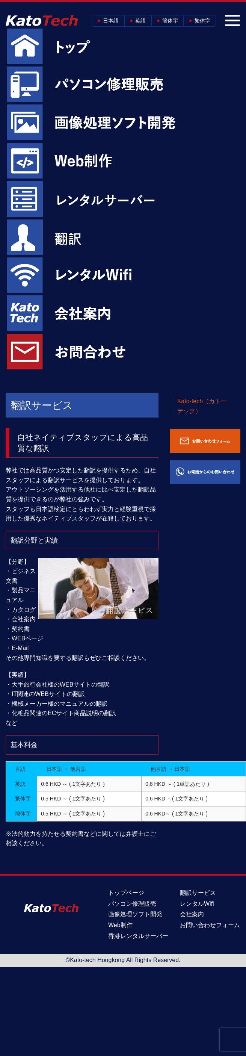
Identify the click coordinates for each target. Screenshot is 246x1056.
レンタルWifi (197, 903)
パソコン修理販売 (132, 903)
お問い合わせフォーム (210, 925)
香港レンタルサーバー (138, 936)
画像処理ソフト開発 (135, 914)
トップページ (126, 893)
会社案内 (192, 914)
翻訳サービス (198, 893)
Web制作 (120, 925)
